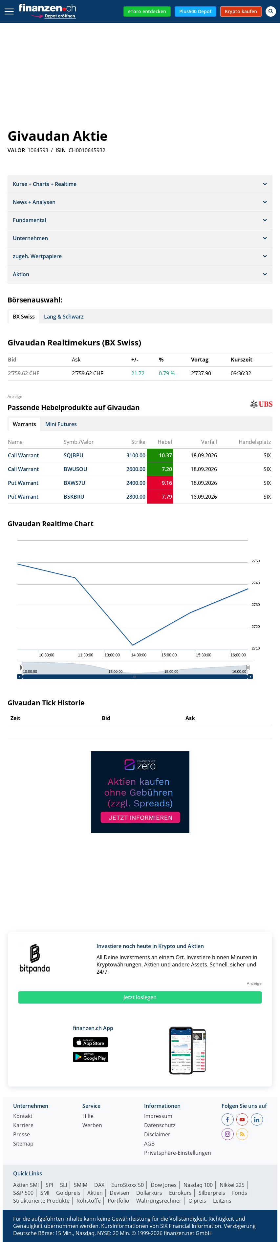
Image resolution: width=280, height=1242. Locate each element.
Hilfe (88, 1116)
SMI (44, 1192)
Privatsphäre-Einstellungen (177, 1153)
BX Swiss (24, 316)
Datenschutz (159, 1126)
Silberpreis (212, 1192)
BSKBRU (74, 496)
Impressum (158, 1116)
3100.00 (135, 455)
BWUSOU (75, 469)
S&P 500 (23, 1192)
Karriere (23, 1126)
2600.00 (135, 469)
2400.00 (135, 482)
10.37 (165, 455)
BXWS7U (74, 482)
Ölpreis (197, 1200)
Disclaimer (157, 1135)
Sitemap (23, 1144)
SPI (49, 1185)
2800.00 (135, 496)
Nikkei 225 (232, 1185)
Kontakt (22, 1116)
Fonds (239, 1192)
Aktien (95, 1192)
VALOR (16, 150)
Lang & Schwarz (64, 316)
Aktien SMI (26, 1185)
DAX (99, 1185)
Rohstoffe (88, 1200)
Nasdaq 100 (198, 1185)
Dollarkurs (149, 1192)
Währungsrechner (159, 1200)
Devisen (119, 1192)
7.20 (167, 469)
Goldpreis (68, 1192)
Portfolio (118, 1200)
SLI (63, 1185)
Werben (92, 1126)
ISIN (60, 150)
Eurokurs (180, 1192)
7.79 (167, 496)
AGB (149, 1144)
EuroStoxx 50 (127, 1185)
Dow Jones (164, 1185)
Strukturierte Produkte (41, 1200)
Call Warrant (23, 455)
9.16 (167, 482)
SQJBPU (73, 455)
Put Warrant (23, 482)
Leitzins (222, 1200)
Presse (21, 1135)
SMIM (80, 1185)
